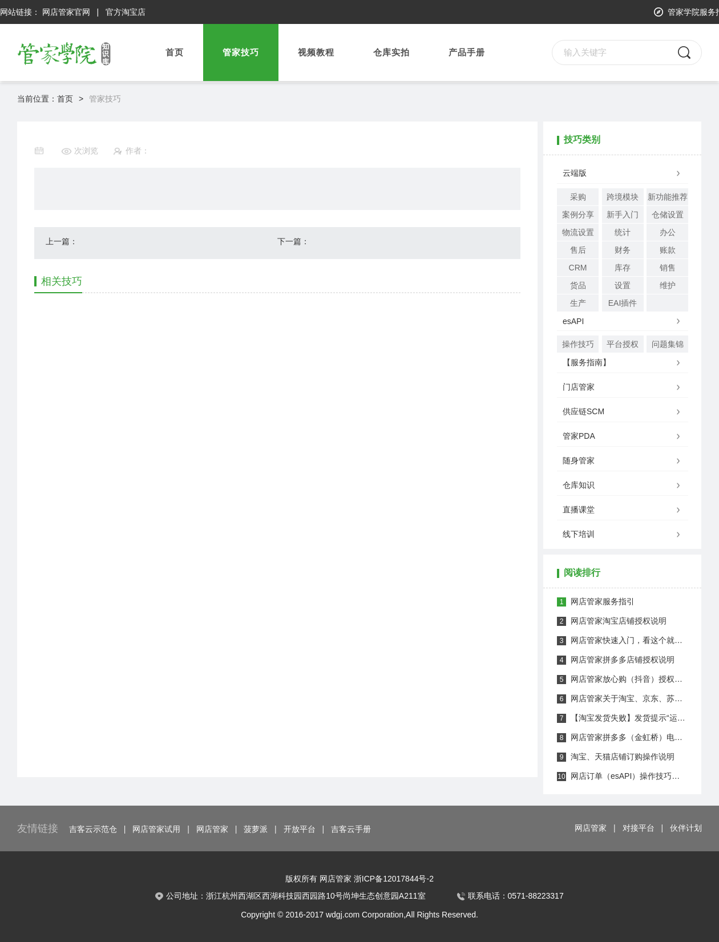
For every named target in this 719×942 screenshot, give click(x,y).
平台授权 (623, 344)
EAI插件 (622, 303)
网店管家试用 (156, 829)
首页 (174, 52)
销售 (668, 267)
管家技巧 (105, 98)
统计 (623, 232)
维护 (668, 285)
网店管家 (212, 829)
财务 (623, 249)
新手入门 (623, 214)
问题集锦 (668, 344)
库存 (623, 267)
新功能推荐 (668, 196)
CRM (578, 267)
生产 (578, 303)
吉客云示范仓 (93, 829)
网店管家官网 (66, 12)
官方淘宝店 (126, 12)
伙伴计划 (686, 827)
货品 (578, 285)
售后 (578, 249)
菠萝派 (256, 829)
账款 (668, 249)
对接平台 (639, 827)
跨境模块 (623, 196)
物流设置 (578, 232)
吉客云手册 (351, 829)
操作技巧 (578, 344)
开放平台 (300, 829)
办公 (668, 232)
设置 (623, 285)
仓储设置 (668, 214)
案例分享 (578, 214)
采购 (578, 196)
